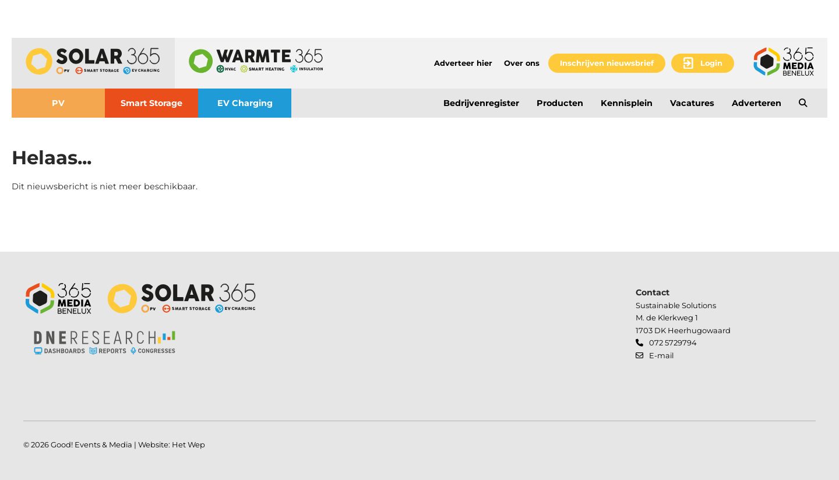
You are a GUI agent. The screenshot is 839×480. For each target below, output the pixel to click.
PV (58, 103)
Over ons (522, 63)
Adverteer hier (463, 63)
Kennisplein (627, 103)
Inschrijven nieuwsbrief (607, 63)
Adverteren (756, 103)
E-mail (661, 355)
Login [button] (711, 63)
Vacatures (692, 103)
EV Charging (245, 103)
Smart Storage (151, 103)
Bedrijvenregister (481, 103)
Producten (560, 103)
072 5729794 (673, 342)
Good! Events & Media (91, 444)
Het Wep (188, 444)
